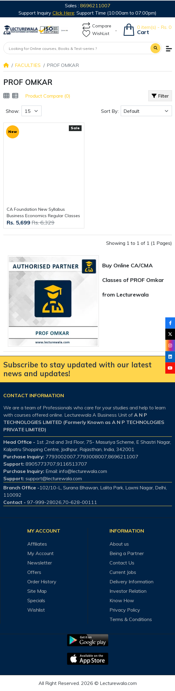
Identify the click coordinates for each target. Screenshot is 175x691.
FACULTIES (28, 65)
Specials (36, 600)
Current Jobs (122, 572)
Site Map (37, 591)
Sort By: (110, 111)
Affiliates (37, 544)
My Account (40, 553)
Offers (34, 572)
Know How (121, 600)
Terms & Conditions (130, 619)
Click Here (63, 13)
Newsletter (39, 563)
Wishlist (36, 610)
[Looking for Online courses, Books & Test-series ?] (77, 48)
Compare (96, 26)
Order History (41, 581)
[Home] (6, 65)
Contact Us (121, 563)
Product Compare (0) (47, 96)
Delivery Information (131, 581)
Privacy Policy (124, 610)
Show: (12, 111)
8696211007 (95, 5)
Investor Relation (127, 591)
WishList (95, 33)
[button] (169, 49)
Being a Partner (126, 553)
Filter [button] (160, 96)
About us (119, 544)
